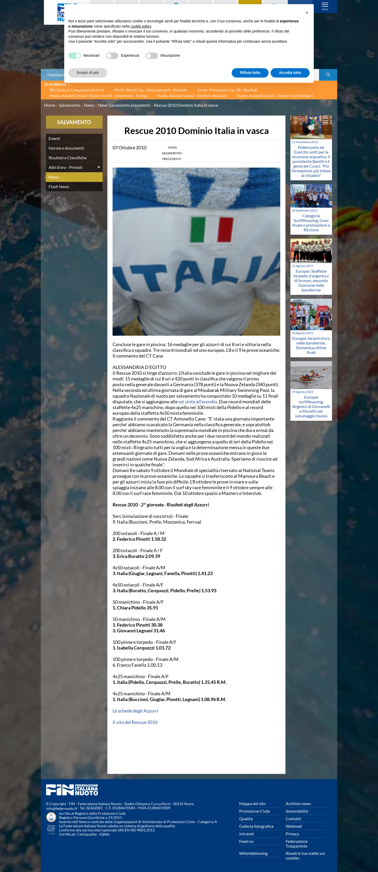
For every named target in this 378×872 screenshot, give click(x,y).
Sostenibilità (297, 811)
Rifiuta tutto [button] (250, 73)
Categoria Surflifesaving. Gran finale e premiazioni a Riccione (311, 222)
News (54, 176)
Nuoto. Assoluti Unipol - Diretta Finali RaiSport (275, 95)
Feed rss (246, 841)
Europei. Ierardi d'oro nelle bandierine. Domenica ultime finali (311, 345)
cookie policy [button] (141, 26)
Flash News (59, 186)
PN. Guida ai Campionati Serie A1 (77, 90)
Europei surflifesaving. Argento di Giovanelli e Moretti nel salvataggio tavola (311, 406)
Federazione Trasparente (297, 843)
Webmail (294, 826)
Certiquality (87, 834)
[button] (307, 12)
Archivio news (298, 803)
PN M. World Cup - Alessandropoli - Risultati (150, 90)
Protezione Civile (254, 811)
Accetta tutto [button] (290, 73)
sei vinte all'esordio (197, 401)
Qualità (246, 818)
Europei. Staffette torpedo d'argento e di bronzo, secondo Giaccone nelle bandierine (311, 280)
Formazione (59, 74)
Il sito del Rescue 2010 (135, 722)
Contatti (293, 818)
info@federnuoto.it (61, 808)
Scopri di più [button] (88, 73)
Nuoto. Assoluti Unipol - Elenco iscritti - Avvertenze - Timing (98, 95)
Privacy (292, 833)
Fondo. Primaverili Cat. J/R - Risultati (227, 90)
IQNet (104, 834)
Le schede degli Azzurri (135, 711)
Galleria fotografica (256, 826)
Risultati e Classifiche (68, 157)
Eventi (54, 138)
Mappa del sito (252, 803)
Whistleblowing (253, 853)
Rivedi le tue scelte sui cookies (305, 855)
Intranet (246, 833)
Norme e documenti (66, 147)
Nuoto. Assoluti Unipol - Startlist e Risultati (192, 95)
